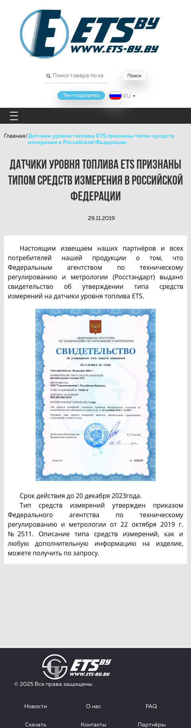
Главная (14, 136)
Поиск (134, 76)
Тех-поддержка (81, 95)
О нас (93, 706)
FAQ (151, 706)
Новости (35, 706)
